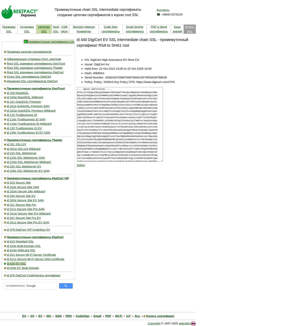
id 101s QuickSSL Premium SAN (28, 106)
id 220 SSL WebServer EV (24, 166)
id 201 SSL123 (16, 144)
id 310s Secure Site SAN (23, 187)
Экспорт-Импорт (84, 26)
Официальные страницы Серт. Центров (34, 59)
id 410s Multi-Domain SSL (24, 246)
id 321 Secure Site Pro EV (24, 217)
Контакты (163, 10)
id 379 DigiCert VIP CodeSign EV (28, 229)
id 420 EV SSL (16, 263)
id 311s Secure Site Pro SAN (25, 209)
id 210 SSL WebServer (21, 153)
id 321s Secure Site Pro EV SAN (28, 222)
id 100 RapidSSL (18, 93)
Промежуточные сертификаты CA (51, 41)
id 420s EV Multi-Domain (23, 268)
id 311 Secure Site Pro (21, 204)
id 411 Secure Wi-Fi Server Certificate (31, 254)
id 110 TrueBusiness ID (22, 115)
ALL (137, 316)
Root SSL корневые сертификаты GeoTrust (36, 63)
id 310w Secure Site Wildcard (26, 191)
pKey (64, 31)
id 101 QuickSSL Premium (24, 101)
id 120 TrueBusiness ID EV (24, 128)
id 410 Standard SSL (20, 241)
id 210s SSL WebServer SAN (26, 157)
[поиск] (30, 286)
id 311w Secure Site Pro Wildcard (28, 213)
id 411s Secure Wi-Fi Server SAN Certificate (35, 259)
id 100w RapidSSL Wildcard (25, 97)
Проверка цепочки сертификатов (29, 51)
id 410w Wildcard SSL (21, 250)
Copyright (154, 323)
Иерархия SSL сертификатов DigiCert (32, 81)
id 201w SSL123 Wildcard (23, 148)
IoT (128, 316)
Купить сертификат (160, 316)
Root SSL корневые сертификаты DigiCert (35, 72)
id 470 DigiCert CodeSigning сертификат (34, 275)
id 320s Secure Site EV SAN (25, 200)
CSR (64, 26)
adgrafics (185, 323)
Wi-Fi (118, 316)
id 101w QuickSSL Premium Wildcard (31, 110)
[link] (38, 303)
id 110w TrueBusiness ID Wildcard (29, 123)
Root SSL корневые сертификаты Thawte (34, 67)
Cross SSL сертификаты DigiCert (29, 76)
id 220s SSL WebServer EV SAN (28, 170)
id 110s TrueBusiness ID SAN (26, 119)
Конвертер (84, 31)
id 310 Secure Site (19, 182)
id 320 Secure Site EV (21, 196)
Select (81, 165)
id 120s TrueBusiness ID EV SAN (28, 132)
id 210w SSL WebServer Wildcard (29, 162)
